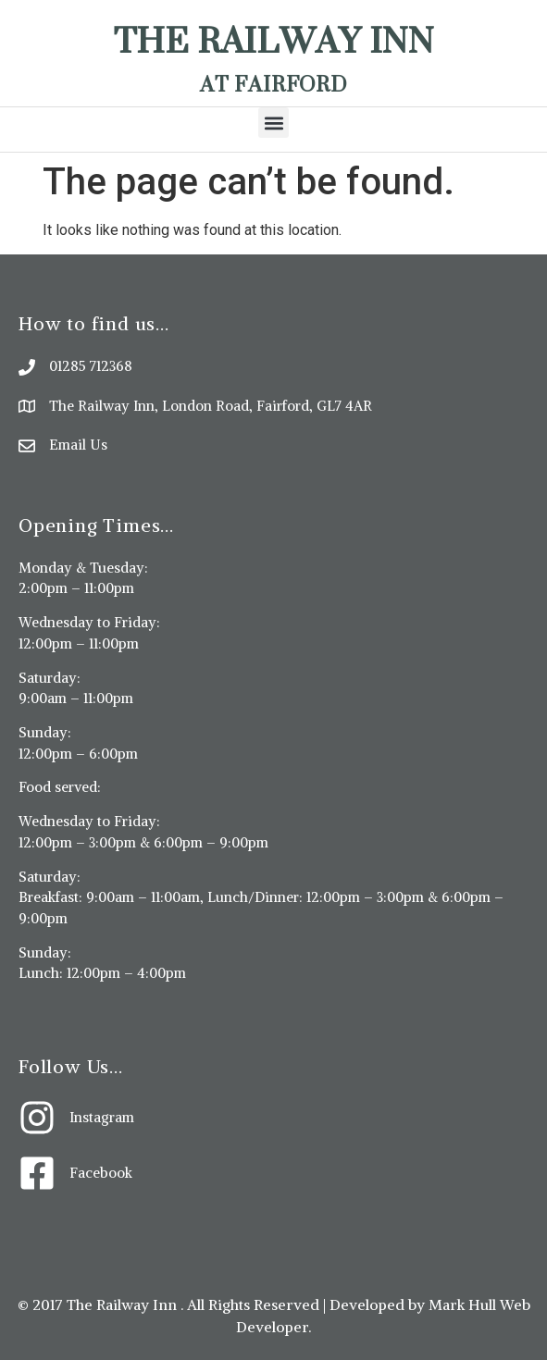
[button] (273, 122)
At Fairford (273, 83)
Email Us (78, 444)
